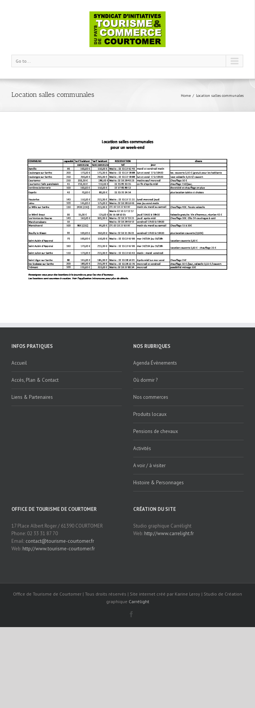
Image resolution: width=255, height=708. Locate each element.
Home (186, 95)
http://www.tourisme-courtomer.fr (58, 548)
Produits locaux (150, 414)
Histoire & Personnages (158, 482)
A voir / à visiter (149, 465)
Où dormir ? (145, 380)
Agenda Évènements (155, 363)
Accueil (19, 363)
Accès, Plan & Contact (35, 380)
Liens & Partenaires (32, 397)
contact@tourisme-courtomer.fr (60, 541)
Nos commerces (150, 397)
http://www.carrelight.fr (169, 533)
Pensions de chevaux (155, 431)
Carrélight (139, 601)
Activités (142, 448)
